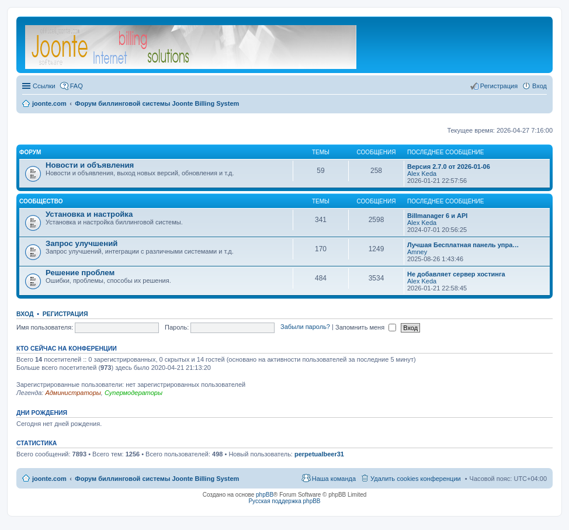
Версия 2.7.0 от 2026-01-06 (448, 166)
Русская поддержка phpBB (284, 501)
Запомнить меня (365, 327)
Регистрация (65, 313)
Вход (24, 313)
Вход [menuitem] (539, 85)
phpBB (264, 494)
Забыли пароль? (305, 327)
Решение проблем (80, 272)
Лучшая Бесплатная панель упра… (463, 244)
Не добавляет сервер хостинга (456, 274)
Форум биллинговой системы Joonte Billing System (157, 478)
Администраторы (72, 392)
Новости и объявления (90, 165)
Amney (417, 251)
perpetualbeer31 (319, 454)
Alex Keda (421, 173)
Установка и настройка (89, 214)
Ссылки (44, 85)
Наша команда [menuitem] (334, 478)
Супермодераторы (133, 392)
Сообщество (41, 201)
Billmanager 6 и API (437, 215)
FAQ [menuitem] (76, 85)
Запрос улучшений (81, 243)
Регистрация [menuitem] (499, 85)
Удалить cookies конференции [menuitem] (415, 478)
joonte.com (49, 478)
